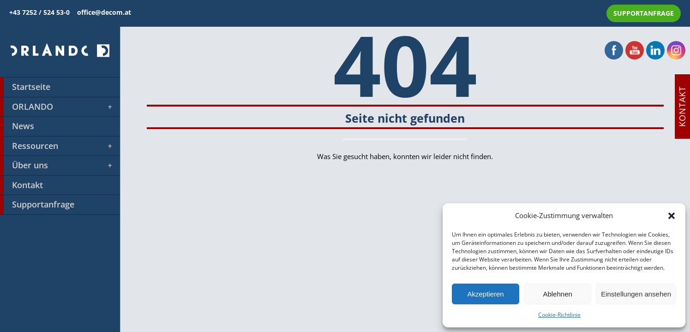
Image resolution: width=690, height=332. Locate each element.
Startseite (25, 87)
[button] (671, 215)
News (17, 126)
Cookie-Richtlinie (559, 315)
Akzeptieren (485, 294)
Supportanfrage (37, 204)
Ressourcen (57, 146)
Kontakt (21, 185)
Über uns (57, 165)
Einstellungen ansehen (636, 294)
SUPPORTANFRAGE (643, 13)
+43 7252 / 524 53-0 (43, 12)
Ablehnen (557, 294)
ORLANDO (57, 107)
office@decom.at (104, 12)
